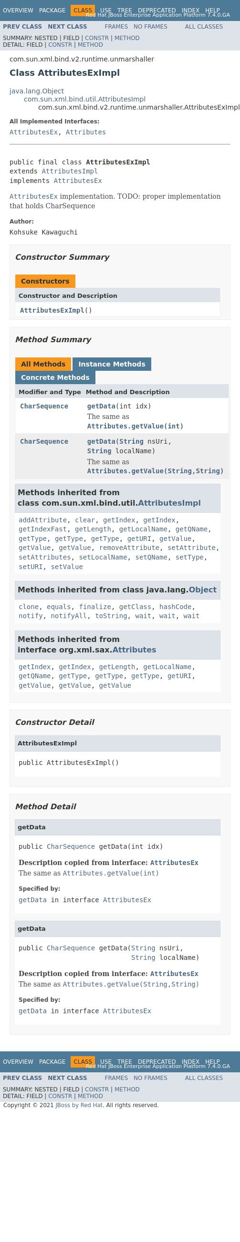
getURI (139, 538)
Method (127, 38)
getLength (93, 529)
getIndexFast (43, 529)
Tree (124, 10)
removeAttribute (129, 547)
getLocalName (143, 529)
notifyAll (69, 616)
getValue (175, 538)
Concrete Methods (55, 377)
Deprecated (157, 10)
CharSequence (44, 406)
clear (85, 520)
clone (29, 607)
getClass (135, 607)
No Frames (150, 26)
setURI (31, 566)
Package (52, 10)
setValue (67, 566)
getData (101, 406)
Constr (97, 38)
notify (31, 616)
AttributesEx (34, 132)
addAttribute (43, 520)
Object (203, 589)
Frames (116, 26)
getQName (192, 529)
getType (33, 538)
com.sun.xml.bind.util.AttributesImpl (85, 99)
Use (106, 10)
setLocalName (103, 557)
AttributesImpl (70, 171)
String (131, 441)
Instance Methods (111, 364)
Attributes (86, 132)
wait (143, 616)
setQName (151, 557)
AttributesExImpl (52, 310)
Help (212, 10)
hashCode (175, 607)
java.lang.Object (37, 91)
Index (191, 10)
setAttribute (191, 547)
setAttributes (45, 557)
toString (111, 616)
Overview (18, 10)
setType (190, 557)
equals (59, 607)
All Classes (204, 26)
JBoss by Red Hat (79, 1105)
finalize (95, 607)
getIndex (119, 520)
